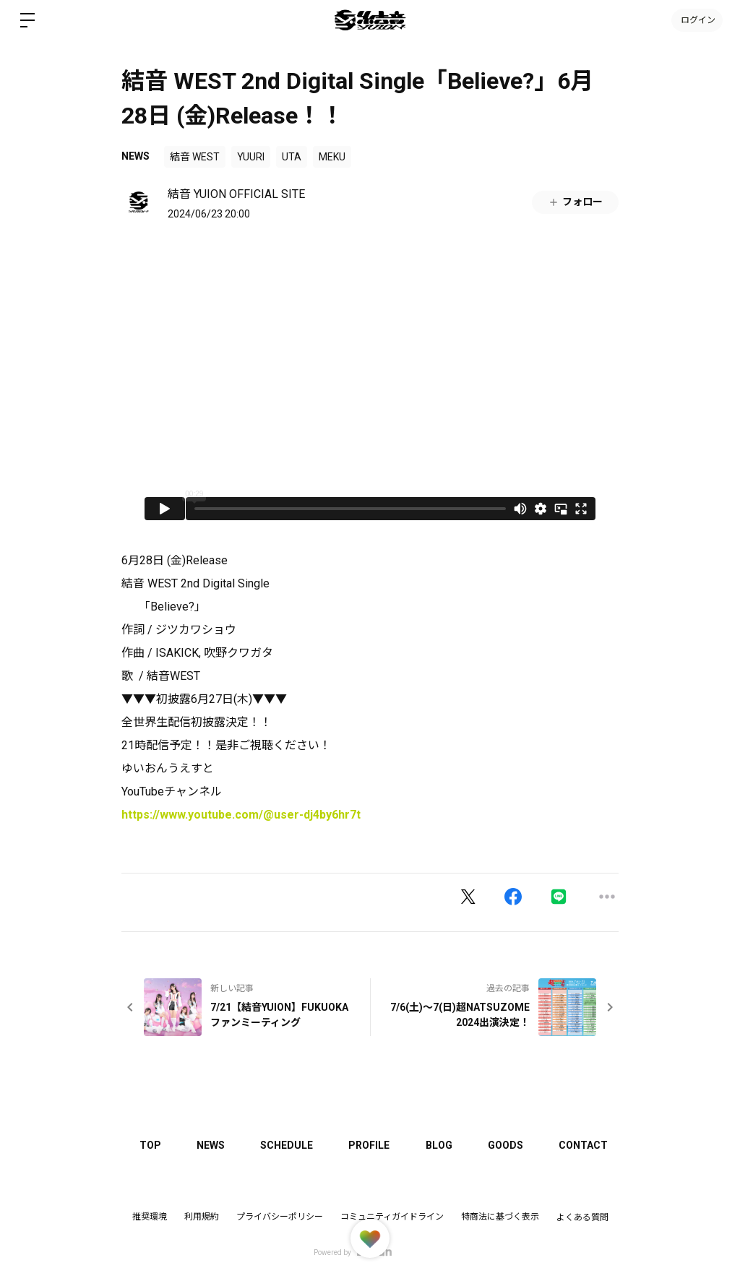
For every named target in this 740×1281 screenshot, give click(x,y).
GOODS (508, 1145)
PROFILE (371, 1145)
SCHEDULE (288, 1145)
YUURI (250, 157)
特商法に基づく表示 (500, 1217)
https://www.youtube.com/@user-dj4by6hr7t (241, 814)
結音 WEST (195, 157)
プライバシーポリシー (279, 1217)
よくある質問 (582, 1217)
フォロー (575, 202)
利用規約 (201, 1217)
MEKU (332, 157)
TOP (150, 1145)
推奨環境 (149, 1217)
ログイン (696, 20)
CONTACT (586, 1145)
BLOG (441, 1145)
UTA (291, 157)
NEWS (135, 156)
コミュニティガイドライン (392, 1217)
